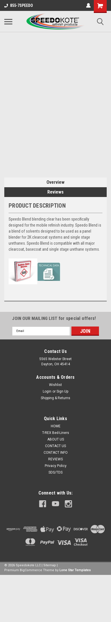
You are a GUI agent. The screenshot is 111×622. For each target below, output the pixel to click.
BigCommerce (31, 570)
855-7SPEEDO (18, 5)
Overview (55, 182)
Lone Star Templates (75, 570)
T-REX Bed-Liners (55, 433)
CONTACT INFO (56, 453)
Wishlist (55, 385)
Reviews (55, 192)
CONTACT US (55, 446)
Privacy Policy (56, 466)
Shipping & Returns (55, 398)
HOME (56, 426)
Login (47, 391)
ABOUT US (55, 439)
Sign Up (62, 391)
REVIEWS (55, 459)
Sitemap (49, 565)
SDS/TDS (55, 472)
